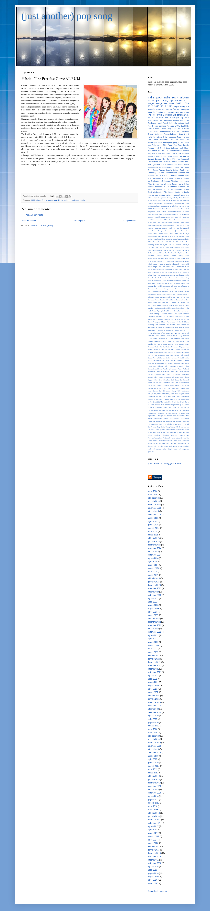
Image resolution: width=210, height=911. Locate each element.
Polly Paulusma (170, 366)
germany (162, 195)
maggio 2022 (153, 645)
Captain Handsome (182, 289)
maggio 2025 (153, 528)
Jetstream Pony (161, 134)
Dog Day (185, 300)
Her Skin (164, 327)
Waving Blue (183, 256)
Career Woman (159, 170)
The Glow (174, 410)
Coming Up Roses (161, 203)
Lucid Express (173, 223)
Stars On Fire (180, 388)
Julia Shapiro (160, 336)
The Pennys (168, 416)
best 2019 (177, 441)
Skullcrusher (162, 236)
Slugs (177, 380)
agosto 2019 (153, 756)
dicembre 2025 (154, 505)
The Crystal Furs (165, 245)
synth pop (151, 452)
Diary (157, 206)
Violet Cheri (165, 432)
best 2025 (165, 443)
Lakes (164, 341)
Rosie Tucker (184, 372)
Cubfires (163, 297)
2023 (170, 106)
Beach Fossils (160, 278)
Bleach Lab (184, 120)
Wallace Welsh (170, 256)
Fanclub (182, 305)
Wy (187, 435)
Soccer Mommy (182, 153)
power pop (160, 109)
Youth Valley (167, 438)
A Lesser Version (164, 264)
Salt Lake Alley (168, 153)
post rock (177, 449)
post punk (184, 112)
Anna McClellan (153, 272)
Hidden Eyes (183, 176)
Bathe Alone (157, 145)
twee (171, 103)
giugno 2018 (153, 799)
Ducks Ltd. (184, 170)
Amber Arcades (153, 269)
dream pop (154, 100)
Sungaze (151, 156)
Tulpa (157, 429)
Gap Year (180, 173)
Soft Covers (152, 385)
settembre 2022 (154, 632)
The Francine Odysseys (180, 245)
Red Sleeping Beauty (168, 184)
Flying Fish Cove (175, 145)
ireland (168, 195)
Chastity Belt (171, 170)
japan (156, 131)
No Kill (168, 358)
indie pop (67, 200)
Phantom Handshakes (180, 181)
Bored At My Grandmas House (158, 283)
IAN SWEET (184, 330)
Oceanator (157, 361)
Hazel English (162, 123)
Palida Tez (156, 153)
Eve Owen (152, 305)
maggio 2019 (153, 766)
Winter (177, 192)
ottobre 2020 (153, 709)
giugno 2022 (153, 642)
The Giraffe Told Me (164, 410)
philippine (170, 449)
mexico (158, 449)
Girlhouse (174, 148)
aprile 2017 (152, 840)
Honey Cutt (169, 217)
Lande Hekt (171, 341)
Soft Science (173, 236)
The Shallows (174, 418)
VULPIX (159, 256)
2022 (178, 103)
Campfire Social (164, 200)
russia (155, 264)
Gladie (186, 322)
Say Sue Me (177, 129)
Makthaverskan (176, 151)
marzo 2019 (153, 773)
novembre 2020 (154, 706)
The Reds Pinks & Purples (160, 115)
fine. (187, 162)
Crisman (151, 297)
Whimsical (165, 435)
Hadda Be (185, 325)
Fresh (157, 148)
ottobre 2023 (153, 592)
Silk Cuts (175, 377)
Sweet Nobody (183, 239)
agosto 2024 (153, 558)
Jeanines (162, 126)
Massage (172, 137)
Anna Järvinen (183, 269)
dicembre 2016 (154, 853)
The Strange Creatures (180, 421)
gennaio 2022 (154, 659)
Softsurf (181, 236)
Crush (157, 297)
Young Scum (180, 258)
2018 (187, 117)
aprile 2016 (152, 880)
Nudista (186, 358)
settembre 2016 (154, 863)
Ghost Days (165, 148)
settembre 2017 (154, 823)
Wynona (161, 258)
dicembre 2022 (154, 622)
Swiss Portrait (172, 156)
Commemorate (164, 294)
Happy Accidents (162, 176)
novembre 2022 (154, 625)
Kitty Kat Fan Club (169, 338)
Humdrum (185, 217)
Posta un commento (34, 215)
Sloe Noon (158, 380)
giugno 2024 (153, 565)
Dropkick (173, 206)
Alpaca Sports (166, 165)
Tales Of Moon (174, 399)
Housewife (177, 217)
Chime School (176, 200)
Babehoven (180, 275)
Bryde (155, 200)
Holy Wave (151, 330)
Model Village (158, 352)
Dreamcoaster (164, 206)
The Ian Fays (164, 247)
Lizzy (155, 344)
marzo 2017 (153, 843)
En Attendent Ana (182, 206)
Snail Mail (166, 383)
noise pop (162, 112)
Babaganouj (162, 198)
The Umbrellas (176, 189)
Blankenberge (172, 280)
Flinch (158, 212)
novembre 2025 (154, 508)
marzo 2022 (153, 652)
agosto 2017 (153, 826)
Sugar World (184, 394)
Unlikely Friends (172, 429)
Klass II (179, 338)
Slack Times (184, 377)
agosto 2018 (153, 796)
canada (180, 115)
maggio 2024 (153, 568)
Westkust (157, 435)
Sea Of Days (184, 234)
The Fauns (172, 407)
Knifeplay (185, 338)
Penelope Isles (179, 363)
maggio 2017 (153, 836)
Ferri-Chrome (166, 209)
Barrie (186, 275)
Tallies (182, 399)
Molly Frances (168, 352)
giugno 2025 (153, 525)
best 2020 (155, 261)
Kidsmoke (151, 338)
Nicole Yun (151, 358)
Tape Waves (157, 242)
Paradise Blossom (154, 363)
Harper (158, 327)
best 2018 (170, 441)
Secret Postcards (173, 374)
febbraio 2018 (154, 813)
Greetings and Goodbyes (157, 325)
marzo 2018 (153, 809)
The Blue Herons (163, 117)
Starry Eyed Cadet (168, 388)
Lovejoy (171, 344)
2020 (33, 200)
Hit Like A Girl (184, 327)
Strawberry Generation (170, 394)
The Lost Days (157, 416)
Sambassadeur (160, 374)
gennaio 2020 (154, 739)
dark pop (177, 443)
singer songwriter (157, 103)
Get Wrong (185, 319)
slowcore (181, 195)
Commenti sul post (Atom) (41, 225)
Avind (170, 134)
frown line (160, 446)
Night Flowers (183, 137)
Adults (168, 267)
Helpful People (160, 217)
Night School (160, 358)
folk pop (176, 109)
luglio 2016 (152, 870)
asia (174, 115)
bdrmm (150, 441)
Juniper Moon (172, 336)
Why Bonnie (169, 192)
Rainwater (151, 372)
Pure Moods (157, 369)
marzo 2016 (153, 883)
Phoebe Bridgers (158, 231)
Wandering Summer (177, 432)
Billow (154, 280)
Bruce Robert (152, 286)
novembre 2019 (154, 746)
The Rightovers (180, 253)
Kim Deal (158, 338)
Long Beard (162, 344)
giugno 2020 (153, 722)
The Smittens (157, 421)
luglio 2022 (152, 639)
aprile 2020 (152, 729)
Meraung (162, 349)
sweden (169, 109)
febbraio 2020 (154, 736)
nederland (180, 261)
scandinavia (173, 112)
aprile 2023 (152, 612)
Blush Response (183, 280)
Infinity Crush (165, 333)
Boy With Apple (175, 283)
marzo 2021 (153, 692)
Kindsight (170, 126)
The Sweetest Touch (155, 424)
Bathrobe (151, 278)
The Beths (163, 120)
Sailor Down (173, 234)
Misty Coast (174, 225)
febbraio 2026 (154, 498)
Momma (165, 178)
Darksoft (181, 203)
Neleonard (166, 181)
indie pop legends (165, 142)
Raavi (180, 369)
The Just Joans (171, 413)
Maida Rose (184, 223)
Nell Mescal (184, 355)
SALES (150, 374)
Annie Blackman (166, 272)
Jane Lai (185, 333)
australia (151, 109)
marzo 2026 (153, 494)
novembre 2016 (154, 856)
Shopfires (167, 377)
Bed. (167, 278)
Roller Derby (166, 129)
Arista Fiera (152, 275)
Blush (150, 200)
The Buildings (170, 405)
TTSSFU (166, 399)
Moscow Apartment (154, 228)
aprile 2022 (152, 649)
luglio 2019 (152, 759)
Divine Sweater (176, 300)
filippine (150, 446)
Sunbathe (173, 187)
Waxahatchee (152, 258)
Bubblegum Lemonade (165, 286)
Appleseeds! (184, 272)
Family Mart (173, 305)
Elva (187, 303)
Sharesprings (152, 236)
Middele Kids (179, 349)
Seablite (151, 187)
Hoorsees (159, 330)
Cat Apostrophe (153, 292)
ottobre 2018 (153, 789)
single (176, 106)
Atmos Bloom (177, 165)
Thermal (153, 427)
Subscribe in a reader (157, 891)
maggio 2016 (153, 877)
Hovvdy (176, 330)
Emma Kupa (153, 173)
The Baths (175, 402)
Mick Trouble (169, 349)
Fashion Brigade (160, 308)
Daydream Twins (153, 300)
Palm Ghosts (171, 361)
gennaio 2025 (154, 541)
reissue (175, 195)
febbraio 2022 (154, 655)
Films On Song (178, 209)
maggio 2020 (153, 726)
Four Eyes (178, 314)
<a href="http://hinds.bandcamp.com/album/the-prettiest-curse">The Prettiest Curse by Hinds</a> (79, 179)
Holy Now (152, 178)
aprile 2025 (152, 531)
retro (149, 165)
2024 (163, 106)
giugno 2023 (153, 605)
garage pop (52, 200)
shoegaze (184, 106)
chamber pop (153, 195)
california (185, 192)
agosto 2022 (153, 635)
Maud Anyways (153, 349)
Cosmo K (185, 294)
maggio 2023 (153, 608)
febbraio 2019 (154, 776)
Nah (163, 228)
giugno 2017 (153, 833)
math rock (151, 449)
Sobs (172, 383)
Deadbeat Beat (165, 300)
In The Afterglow (154, 333)
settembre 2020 (154, 712)
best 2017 (162, 441)
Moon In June (174, 178)
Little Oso (156, 223)
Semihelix (185, 374)
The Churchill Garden (168, 162)
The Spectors (167, 421)
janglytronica (178, 142)
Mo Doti (150, 352)
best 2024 (158, 443)
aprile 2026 (152, 491)
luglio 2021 (152, 679)
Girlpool (180, 322)
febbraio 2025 (154, 538)
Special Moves (168, 385)
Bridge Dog (185, 283)
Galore (155, 319)
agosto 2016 (153, 866)
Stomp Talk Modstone (161, 391)
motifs (164, 449)
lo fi (155, 112)
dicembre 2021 (154, 662)
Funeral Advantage (176, 316)
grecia (175, 446)
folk (155, 446)
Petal (187, 363)
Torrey (168, 427)
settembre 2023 (154, 595)
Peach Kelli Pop (167, 363)
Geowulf (177, 319)
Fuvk (156, 214)
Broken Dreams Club (175, 167)
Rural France (158, 234)
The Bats (172, 242)
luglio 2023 (152, 602)
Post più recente (29, 221)
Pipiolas (160, 366)
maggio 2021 (153, 686)
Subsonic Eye (166, 140)
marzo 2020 (153, 732)
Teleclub (181, 187)
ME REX (165, 151)
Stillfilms (162, 239)
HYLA (178, 325)
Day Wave (176, 297)
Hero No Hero (173, 327)
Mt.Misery (185, 178)
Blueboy (186, 198)
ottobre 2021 (153, 669)
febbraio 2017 (154, 846)
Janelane (151, 336)
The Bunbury (180, 242)
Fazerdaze (157, 209)
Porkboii (180, 366)
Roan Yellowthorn (162, 372)
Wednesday (157, 192)
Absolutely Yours (178, 264)
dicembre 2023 (154, 585)
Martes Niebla (160, 347)
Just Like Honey (153, 220)
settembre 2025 (154, 515)
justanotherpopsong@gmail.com (164, 463)
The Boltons (184, 402)
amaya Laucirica (177, 438)
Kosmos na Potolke (154, 341)
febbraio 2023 (154, 618)
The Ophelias (176, 250)
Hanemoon (151, 327)
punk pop (184, 109)
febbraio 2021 (154, 696)
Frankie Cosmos (167, 212)
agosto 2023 (153, 598)
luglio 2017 (152, 829)
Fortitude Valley (166, 314)
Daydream (185, 297)
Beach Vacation (159, 167)
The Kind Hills (175, 247)
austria (186, 438)
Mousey (186, 352)
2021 (186, 100)
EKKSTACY (157, 303)
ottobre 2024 (153, 551)
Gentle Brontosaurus (165, 319)
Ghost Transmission (168, 322)
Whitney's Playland (177, 435)
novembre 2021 (154, 665)
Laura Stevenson (175, 220)
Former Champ (153, 314)
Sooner (159, 385)
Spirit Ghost (179, 385)
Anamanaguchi (164, 269)
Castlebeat (152, 123)
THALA (150, 242)
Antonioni (176, 272)
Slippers (150, 380)
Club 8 (186, 134)
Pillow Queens (153, 184)
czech (172, 443)
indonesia (173, 123)
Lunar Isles (156, 151)
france (150, 117)
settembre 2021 (154, 672)
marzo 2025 (153, 535)
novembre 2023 (154, 588)
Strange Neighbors (154, 394)
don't (187, 443)
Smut (160, 383)
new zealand (173, 120)
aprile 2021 (152, 689)
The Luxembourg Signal (162, 250)
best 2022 (185, 441)
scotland (181, 123)
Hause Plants (184, 214)
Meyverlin (166, 225)
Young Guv (158, 438)
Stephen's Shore (162, 187)
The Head (182, 410)
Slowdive (166, 380)
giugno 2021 (153, 682)
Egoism (155, 126)
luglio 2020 (152, 719)
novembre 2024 (154, 548)
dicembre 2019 (154, 742)
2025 (156, 106)
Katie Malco (164, 220)
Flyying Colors (162, 311)
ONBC (150, 361)
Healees (173, 176)
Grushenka (171, 325)
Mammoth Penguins (155, 225)
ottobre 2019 (153, 749)
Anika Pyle (174, 269)
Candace (159, 289)
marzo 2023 (153, 615)
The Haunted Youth (160, 189)
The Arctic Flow (166, 402)
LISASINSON (180, 126)
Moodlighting (178, 352)
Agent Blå (156, 165)
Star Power (158, 388)
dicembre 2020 (154, 702)
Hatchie (159, 137)
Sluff (172, 380)
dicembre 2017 (154, 819)
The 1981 (156, 402)
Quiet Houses (169, 231)
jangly (165, 100)
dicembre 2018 (154, 783)
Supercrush (176, 396)
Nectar (177, 355)
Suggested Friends (154, 396)
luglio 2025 (152, 521)
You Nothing (169, 258)
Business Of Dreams (181, 286)
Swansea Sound (171, 239)
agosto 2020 (153, 716)
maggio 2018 (153, 803)
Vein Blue (156, 432)
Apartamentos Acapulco (169, 131)
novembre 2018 (154, 786)
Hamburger (174, 214)
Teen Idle (165, 242)
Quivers (177, 231)
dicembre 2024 (154, 545)
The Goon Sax (153, 247)
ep (171, 100)
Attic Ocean (161, 275)
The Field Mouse (183, 407)
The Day (178, 405)
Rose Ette (174, 372)
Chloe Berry (178, 134)
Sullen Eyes (166, 396)
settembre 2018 (154, 793)
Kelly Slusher (183, 336)
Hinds (60, 200)
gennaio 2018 (154, 816)
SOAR (166, 234)
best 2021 (162, 261)
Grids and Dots (164, 214)
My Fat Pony (153, 355)
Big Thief (179, 198)
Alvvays (154, 198)
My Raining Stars (155, 181)
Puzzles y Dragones (170, 369)
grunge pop (182, 446)
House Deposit (168, 330)
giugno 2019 (153, 763)
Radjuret (186, 369)
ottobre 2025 (153, 511)
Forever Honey (183, 311)
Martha (168, 347)
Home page (79, 221)
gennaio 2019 (154, 779)
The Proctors (169, 253)
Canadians (151, 289)
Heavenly (151, 217)
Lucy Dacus (179, 344)
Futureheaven (170, 173)
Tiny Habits (161, 427)
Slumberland (184, 380)
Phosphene (152, 366)
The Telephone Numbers (172, 424)
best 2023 (151, 443)
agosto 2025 (153, 518)
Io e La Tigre (176, 333)
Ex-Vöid (161, 173)
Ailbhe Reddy (176, 267)
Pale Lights (180, 228)
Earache (165, 303)
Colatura (180, 292)
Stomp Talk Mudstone (180, 391)
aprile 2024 (152, 571)
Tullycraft (151, 429)
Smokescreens (153, 383)
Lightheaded (180, 341)
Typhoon (162, 429)
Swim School (161, 156)
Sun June (179, 140)
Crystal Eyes (173, 203)
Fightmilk (151, 137)
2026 (186, 115)
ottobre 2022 (153, 628)
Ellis (164, 145)
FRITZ (150, 209)
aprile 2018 (152, 806)
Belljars (183, 278)
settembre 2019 (154, 752)
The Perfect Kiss (179, 416)
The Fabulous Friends (160, 407)
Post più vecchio (130, 221)
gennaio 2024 (154, 582)
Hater (165, 137)
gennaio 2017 (154, 850)
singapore (185, 449)
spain (83, 200)
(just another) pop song (66, 15)
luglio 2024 (152, 561)
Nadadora (161, 355)
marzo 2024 (153, 575)
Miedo (186, 349)
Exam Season (162, 305)
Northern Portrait (177, 358)
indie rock (76, 200)
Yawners (151, 438)
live (187, 446)
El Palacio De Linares (177, 303)
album (38, 200)
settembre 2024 (154, 555)
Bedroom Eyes (174, 278)
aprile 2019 (152, 769)
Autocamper (170, 275)
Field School (179, 308)
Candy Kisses (168, 289)
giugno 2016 (153, 873)
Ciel (177, 170)
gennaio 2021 (154, 699)
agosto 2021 (153, 675)
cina (168, 261)
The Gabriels (152, 410)
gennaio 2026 (154, 501)
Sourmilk (155, 239)
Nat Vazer (170, 355)
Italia (149, 151)
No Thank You (170, 228)
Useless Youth (183, 429)
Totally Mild (174, 427)
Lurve (158, 178)
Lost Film (164, 223)
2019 (186, 103)
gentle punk (168, 446)
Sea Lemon (153, 140)
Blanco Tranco (161, 280)
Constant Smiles (176, 294)
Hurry (186, 148)
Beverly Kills (171, 198)
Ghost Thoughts (154, 322)
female (44, 200)
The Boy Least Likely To (156, 405)
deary (183, 443)
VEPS (150, 432)
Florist (154, 311)
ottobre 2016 (153, 860)
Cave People (163, 292)
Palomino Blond (183, 361)
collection (173, 261)
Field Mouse (170, 308)
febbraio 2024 (154, 578)
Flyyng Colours (172, 311)
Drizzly (150, 303)
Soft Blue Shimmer (182, 383)
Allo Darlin (185, 267)
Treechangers (184, 427)
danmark (181, 162)
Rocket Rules (183, 184)
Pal (163, 361)
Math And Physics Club (180, 347)
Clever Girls (173, 292)
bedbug (155, 441)
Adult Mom (161, 267)
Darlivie (169, 297)
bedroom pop (153, 120)
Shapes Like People (155, 377)
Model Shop (184, 225)
